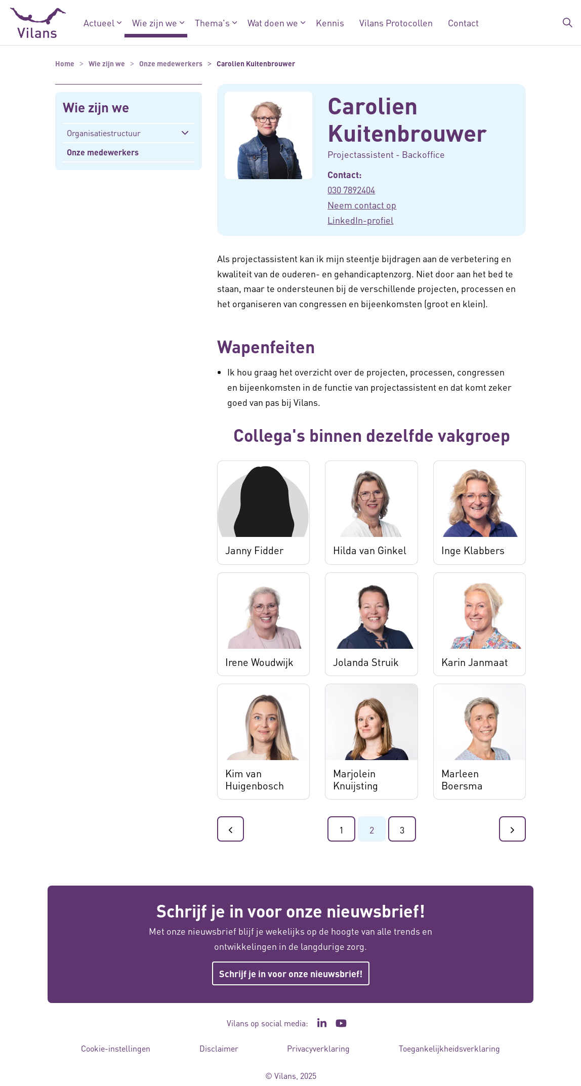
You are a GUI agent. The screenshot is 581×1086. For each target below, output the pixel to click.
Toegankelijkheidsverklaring (449, 1048)
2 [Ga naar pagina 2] (371, 830)
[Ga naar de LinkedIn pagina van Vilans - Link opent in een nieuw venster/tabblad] (321, 1023)
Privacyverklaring (318, 1048)
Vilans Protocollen (396, 22)
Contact (463, 22)
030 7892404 (351, 189)
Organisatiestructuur (104, 133)
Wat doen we (272, 22)
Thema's (212, 22)
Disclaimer (218, 1048)
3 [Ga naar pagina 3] (402, 830)
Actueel (99, 22)
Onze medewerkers (103, 152)
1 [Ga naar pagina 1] (341, 830)
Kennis (330, 22)
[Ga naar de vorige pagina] (230, 829)
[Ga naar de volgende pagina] (512, 829)
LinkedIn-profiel (360, 220)
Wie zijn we (154, 22)
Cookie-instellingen (115, 1048)
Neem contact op (361, 205)
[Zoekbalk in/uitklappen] (567, 22)
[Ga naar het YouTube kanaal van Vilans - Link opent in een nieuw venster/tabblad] (341, 1023)
